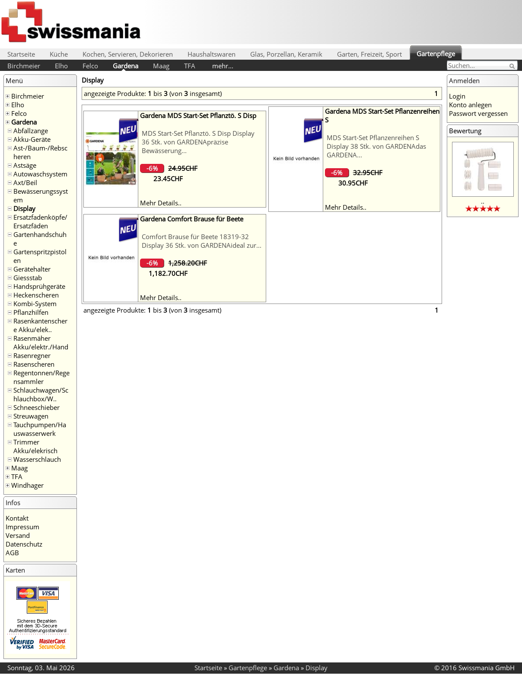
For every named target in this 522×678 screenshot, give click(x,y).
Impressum (22, 526)
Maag (161, 65)
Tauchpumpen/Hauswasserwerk (39, 429)
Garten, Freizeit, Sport (369, 54)
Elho (61, 65)
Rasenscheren (33, 364)
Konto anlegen (470, 104)
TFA (189, 65)
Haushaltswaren (212, 54)
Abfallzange (30, 130)
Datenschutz (24, 544)
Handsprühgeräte (39, 286)
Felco (90, 65)
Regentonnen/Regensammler (41, 377)
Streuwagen (30, 416)
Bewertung (465, 130)
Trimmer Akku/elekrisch (35, 446)
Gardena (125, 65)
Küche (59, 54)
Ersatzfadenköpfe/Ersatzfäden (40, 221)
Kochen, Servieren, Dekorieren (128, 54)
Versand (18, 535)
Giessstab (27, 277)
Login (457, 96)
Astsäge (24, 165)
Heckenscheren (36, 295)
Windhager (27, 485)
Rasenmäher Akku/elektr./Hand (40, 342)
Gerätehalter (32, 269)
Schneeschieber (36, 407)
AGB (12, 552)
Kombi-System (35, 303)
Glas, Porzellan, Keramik (286, 54)
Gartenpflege (436, 53)
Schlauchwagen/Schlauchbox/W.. (40, 394)
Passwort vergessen (478, 113)
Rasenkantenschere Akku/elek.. (40, 325)
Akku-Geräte (32, 139)
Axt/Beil (25, 182)
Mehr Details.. (160, 202)
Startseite (21, 54)
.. (482, 201)
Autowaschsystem (40, 174)
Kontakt (17, 518)
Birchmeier (23, 65)
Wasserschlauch (37, 459)
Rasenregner (32, 355)
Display (24, 208)
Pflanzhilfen (30, 312)
